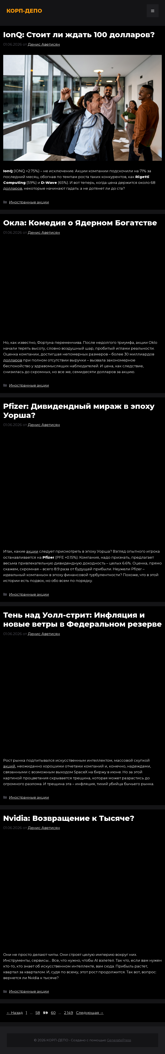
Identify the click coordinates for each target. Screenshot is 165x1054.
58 (38, 1013)
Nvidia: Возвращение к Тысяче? (68, 818)
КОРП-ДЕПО (24, 11)
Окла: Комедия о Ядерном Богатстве (80, 222)
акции (32, 551)
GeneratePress (119, 1040)
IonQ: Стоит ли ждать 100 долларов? (79, 34)
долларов (12, 188)
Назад (14, 1013)
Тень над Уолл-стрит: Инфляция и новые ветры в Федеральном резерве (82, 619)
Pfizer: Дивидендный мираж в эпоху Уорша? (78, 410)
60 (54, 1013)
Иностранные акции (29, 202)
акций (9, 766)
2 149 (69, 1013)
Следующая (90, 1013)
